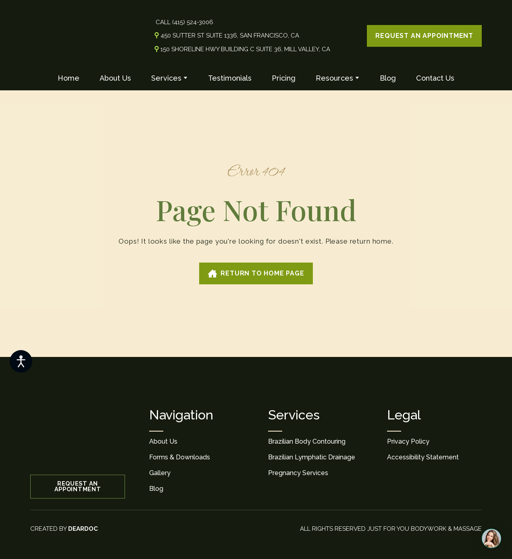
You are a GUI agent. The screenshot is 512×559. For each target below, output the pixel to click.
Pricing (284, 78)
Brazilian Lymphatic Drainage (311, 457)
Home (68, 78)
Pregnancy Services (298, 473)
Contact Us (435, 78)
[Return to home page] (64, 36)
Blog (388, 78)
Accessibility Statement (423, 457)
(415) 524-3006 (192, 22)
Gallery (160, 473)
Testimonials (230, 78)
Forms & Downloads (179, 457)
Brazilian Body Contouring (306, 441)
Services (166, 78)
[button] (424, 36)
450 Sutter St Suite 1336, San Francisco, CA (229, 35)
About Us (115, 78)
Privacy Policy (408, 441)
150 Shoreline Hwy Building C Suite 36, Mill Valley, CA (245, 49)
